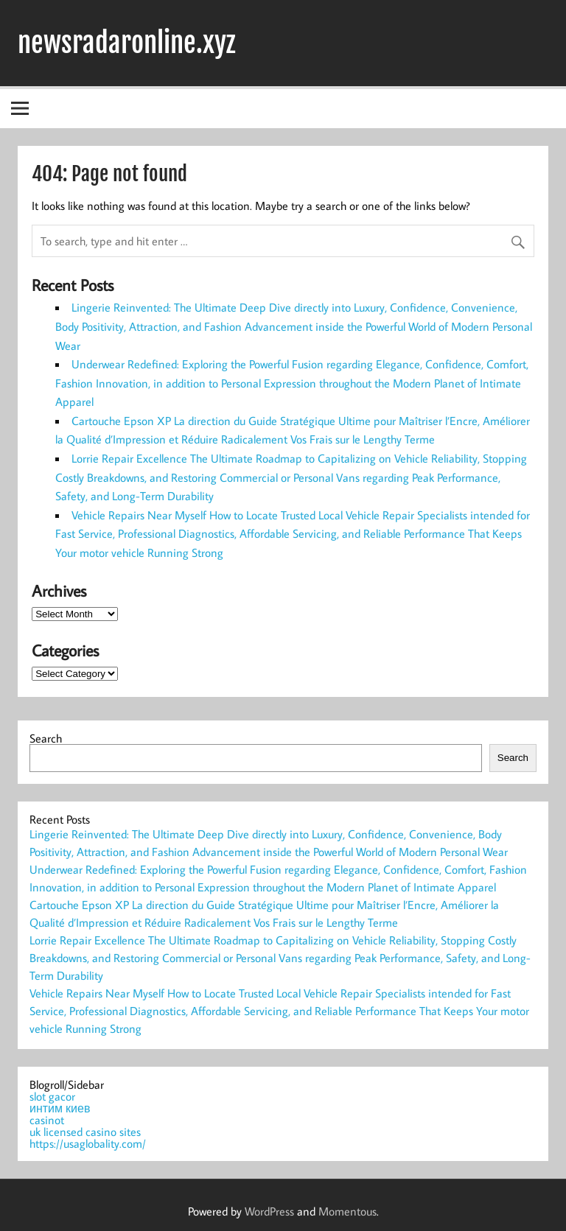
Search (45, 738)
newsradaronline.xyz (126, 43)
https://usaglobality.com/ (87, 1143)
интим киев (59, 1108)
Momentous (347, 1211)
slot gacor (52, 1096)
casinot (46, 1119)
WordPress (269, 1211)
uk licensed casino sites (85, 1131)
